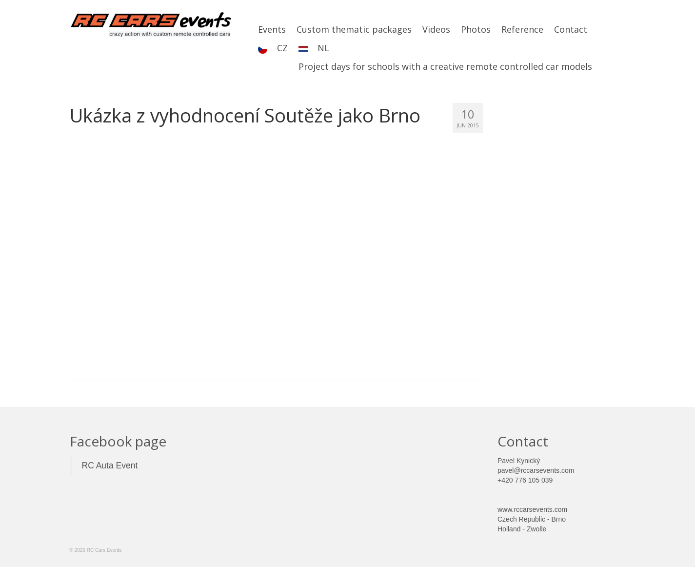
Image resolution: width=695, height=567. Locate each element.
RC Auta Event (110, 465)
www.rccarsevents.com (532, 509)
